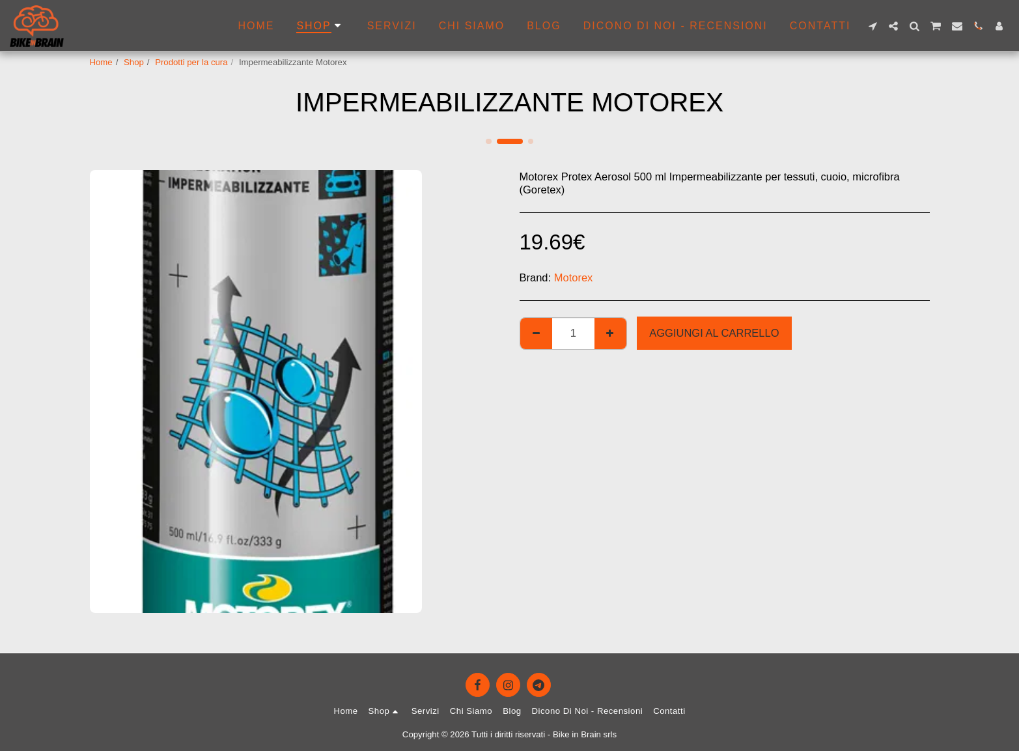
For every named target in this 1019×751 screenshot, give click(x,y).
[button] (872, 26)
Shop (134, 62)
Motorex (573, 277)
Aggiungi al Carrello (714, 333)
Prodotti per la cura (191, 62)
